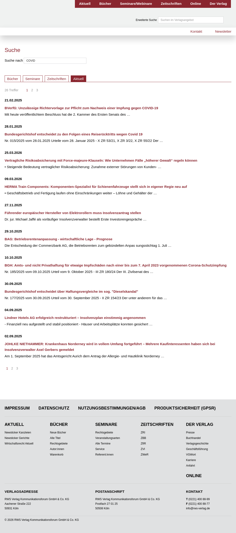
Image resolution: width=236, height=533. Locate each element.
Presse (190, 432)
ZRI (143, 432)
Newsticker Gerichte (17, 438)
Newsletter (223, 31)
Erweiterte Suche (146, 20)
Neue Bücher (58, 432)
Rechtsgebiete (59, 443)
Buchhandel (193, 438)
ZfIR (143, 443)
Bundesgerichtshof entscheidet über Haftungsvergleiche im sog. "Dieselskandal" (71, 291)
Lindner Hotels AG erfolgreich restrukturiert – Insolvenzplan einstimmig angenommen (75, 318)
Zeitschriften (171, 4)
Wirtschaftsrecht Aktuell (19, 443)
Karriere (191, 460)
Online (195, 4)
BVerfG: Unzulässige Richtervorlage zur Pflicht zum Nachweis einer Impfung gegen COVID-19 (81, 108)
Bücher (105, 4)
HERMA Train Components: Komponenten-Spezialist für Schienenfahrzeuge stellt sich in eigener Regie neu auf (96, 187)
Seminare (32, 79)
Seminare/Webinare (136, 4)
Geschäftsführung (197, 449)
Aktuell (85, 4)
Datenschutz (53, 408)
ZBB (143, 438)
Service (100, 449)
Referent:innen (104, 454)
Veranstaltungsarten (107, 438)
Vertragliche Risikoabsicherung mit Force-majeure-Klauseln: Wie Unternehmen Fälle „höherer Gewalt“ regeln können (101, 160)
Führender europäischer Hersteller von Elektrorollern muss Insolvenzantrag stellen (73, 213)
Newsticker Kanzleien (18, 432)
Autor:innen (57, 449)
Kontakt (196, 31)
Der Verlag (218, 4)
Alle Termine (103, 443)
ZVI (143, 449)
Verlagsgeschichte (197, 443)
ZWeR (144, 454)
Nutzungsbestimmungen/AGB (112, 408)
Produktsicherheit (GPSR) (185, 408)
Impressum (17, 408)
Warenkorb (56, 454)
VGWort (191, 454)
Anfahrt (190, 465)
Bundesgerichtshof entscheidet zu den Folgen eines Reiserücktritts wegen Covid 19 (73, 134)
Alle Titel (55, 438)
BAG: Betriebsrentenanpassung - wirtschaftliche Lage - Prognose (58, 239)
